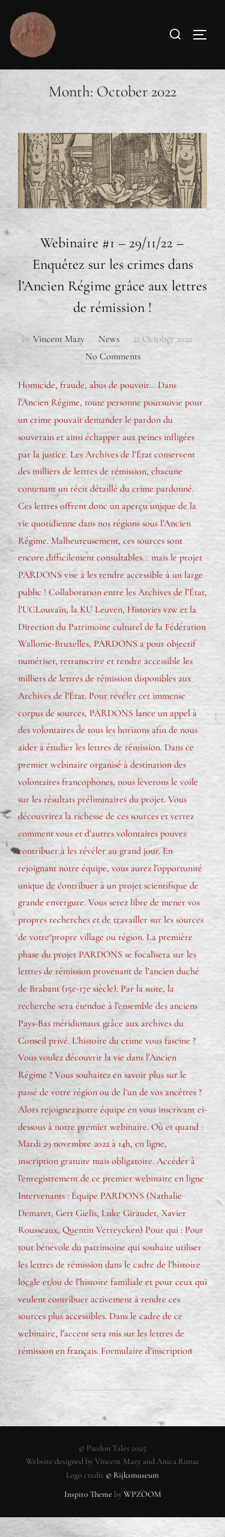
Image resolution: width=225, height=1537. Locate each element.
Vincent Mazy (59, 358)
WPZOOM (142, 1514)
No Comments (112, 375)
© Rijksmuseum (132, 1495)
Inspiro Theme (88, 1514)
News (108, 358)
